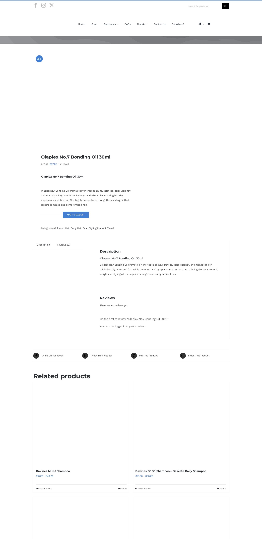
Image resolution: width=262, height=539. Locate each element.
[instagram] (43, 5)
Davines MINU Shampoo (53, 471)
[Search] (225, 6)
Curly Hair (76, 228)
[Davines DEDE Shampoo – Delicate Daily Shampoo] (181, 423)
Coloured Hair (62, 228)
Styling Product (97, 228)
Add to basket (76, 214)
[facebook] (35, 5)
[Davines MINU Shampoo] (81, 423)
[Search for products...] (204, 6)
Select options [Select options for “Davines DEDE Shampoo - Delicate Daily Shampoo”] (144, 488)
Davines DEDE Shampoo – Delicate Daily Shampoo (170, 471)
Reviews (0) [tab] (63, 244)
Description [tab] (43, 244)
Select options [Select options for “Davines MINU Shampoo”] (44, 488)
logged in (120, 326)
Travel (110, 228)
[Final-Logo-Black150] (46, 15)
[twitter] (51, 5)
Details (123, 488)
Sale (85, 228)
